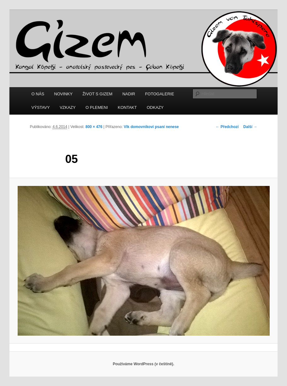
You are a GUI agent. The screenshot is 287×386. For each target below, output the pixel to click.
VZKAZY (68, 107)
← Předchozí (227, 127)
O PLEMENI (96, 107)
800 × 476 (93, 127)
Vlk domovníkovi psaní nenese (151, 127)
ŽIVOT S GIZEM (97, 94)
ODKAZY (155, 107)
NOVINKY (63, 94)
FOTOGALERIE (159, 94)
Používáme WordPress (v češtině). (143, 364)
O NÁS (38, 94)
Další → (250, 127)
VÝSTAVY (41, 107)
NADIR (128, 94)
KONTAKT (127, 107)
